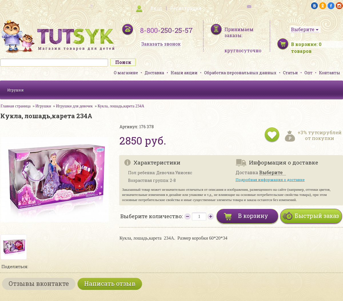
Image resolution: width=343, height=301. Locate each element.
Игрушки (15, 90)
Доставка (154, 72)
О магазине (126, 72)
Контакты (329, 72)
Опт (308, 72)
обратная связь (264, 6)
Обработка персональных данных (240, 72)
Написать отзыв (109, 283)
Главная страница (16, 106)
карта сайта (78, 6)
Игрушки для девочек (74, 106)
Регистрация (186, 8)
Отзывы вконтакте (39, 283)
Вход (156, 8)
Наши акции (184, 72)
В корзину (253, 215)
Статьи (290, 72)
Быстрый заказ (317, 215)
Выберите (271, 172)
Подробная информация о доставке (270, 179)
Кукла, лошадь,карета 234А (121, 106)
